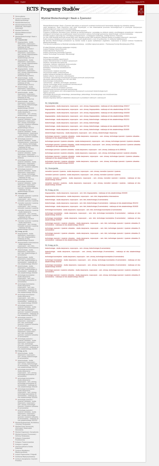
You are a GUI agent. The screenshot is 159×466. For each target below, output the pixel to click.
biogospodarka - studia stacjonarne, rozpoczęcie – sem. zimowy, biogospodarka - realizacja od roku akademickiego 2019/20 (28, 63)
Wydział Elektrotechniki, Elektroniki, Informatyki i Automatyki (23, 26)
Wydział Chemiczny (22, 30)
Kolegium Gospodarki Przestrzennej (22, 439)
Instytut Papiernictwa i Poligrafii (26, 454)
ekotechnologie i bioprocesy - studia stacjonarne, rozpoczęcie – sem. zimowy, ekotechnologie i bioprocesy (28, 112)
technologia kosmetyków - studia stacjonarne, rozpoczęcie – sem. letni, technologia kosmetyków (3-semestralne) (27, 278)
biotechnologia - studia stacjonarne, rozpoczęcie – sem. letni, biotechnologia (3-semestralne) (27, 252)
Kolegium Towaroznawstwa (24, 442)
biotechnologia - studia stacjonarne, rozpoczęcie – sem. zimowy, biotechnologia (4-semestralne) (27, 355)
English (23, 2)
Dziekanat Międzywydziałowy (25, 456)
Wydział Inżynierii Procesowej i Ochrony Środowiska (25, 435)
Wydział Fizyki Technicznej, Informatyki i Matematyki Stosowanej (24, 428)
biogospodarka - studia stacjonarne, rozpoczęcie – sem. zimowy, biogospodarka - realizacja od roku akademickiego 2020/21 (28, 72)
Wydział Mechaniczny (22, 22)
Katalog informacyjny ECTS (135, 2)
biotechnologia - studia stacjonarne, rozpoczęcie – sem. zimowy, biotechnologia (27, 88)
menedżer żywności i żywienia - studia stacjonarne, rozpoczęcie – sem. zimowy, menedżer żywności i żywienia (28, 198)
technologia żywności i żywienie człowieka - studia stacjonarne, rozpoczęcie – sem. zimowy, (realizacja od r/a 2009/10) (28, 154)
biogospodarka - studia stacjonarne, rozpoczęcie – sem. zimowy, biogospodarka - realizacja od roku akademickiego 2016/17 (28, 45)
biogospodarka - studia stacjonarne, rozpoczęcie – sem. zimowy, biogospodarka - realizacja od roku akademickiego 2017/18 (28, 54)
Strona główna (20, 16)
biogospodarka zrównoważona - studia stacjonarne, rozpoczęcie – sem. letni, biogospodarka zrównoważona (28, 245)
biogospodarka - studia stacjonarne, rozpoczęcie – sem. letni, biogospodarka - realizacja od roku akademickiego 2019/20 (27, 237)
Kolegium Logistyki (21, 444)
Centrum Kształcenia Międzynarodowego (22, 19)
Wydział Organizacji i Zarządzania (26, 432)
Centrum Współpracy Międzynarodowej (22, 451)
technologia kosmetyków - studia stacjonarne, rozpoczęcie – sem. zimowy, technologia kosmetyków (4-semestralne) (27, 373)
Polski (17, 2)
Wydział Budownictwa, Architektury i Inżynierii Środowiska (27, 423)
